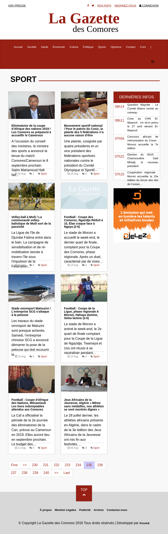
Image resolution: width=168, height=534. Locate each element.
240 (46, 473)
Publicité (85, 510)
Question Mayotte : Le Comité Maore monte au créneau (142, 108)
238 (24, 473)
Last (66, 473)
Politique (88, 47)
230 (35, 465)
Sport (44, 173)
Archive (99, 510)
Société (31, 47)
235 (89, 465)
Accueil (19, 47)
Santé (44, 47)
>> (56, 473)
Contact (130, 47)
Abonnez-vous (125, 5)
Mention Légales (65, 510)
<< (25, 465)
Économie (59, 47)
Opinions (116, 47)
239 (35, 473)
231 (46, 465)
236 (100, 465)
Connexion (149, 5)
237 (14, 473)
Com (143, 47)
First (14, 465)
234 (78, 465)
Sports (102, 47)
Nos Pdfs (104, 5)
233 (67, 465)
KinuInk (145, 523)
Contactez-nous (117, 510)
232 (57, 465)
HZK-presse (17, 5)
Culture (74, 47)
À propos (46, 510)
